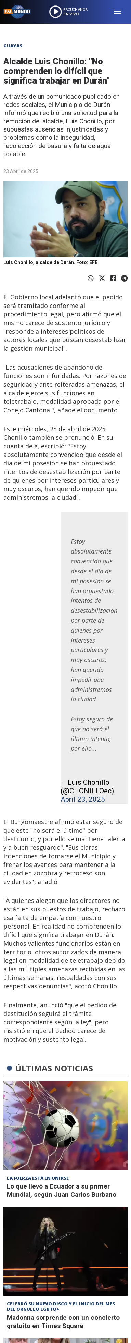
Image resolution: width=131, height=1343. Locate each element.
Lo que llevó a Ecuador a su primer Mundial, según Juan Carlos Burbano (61, 1190)
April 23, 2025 (83, 799)
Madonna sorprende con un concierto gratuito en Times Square (63, 1322)
